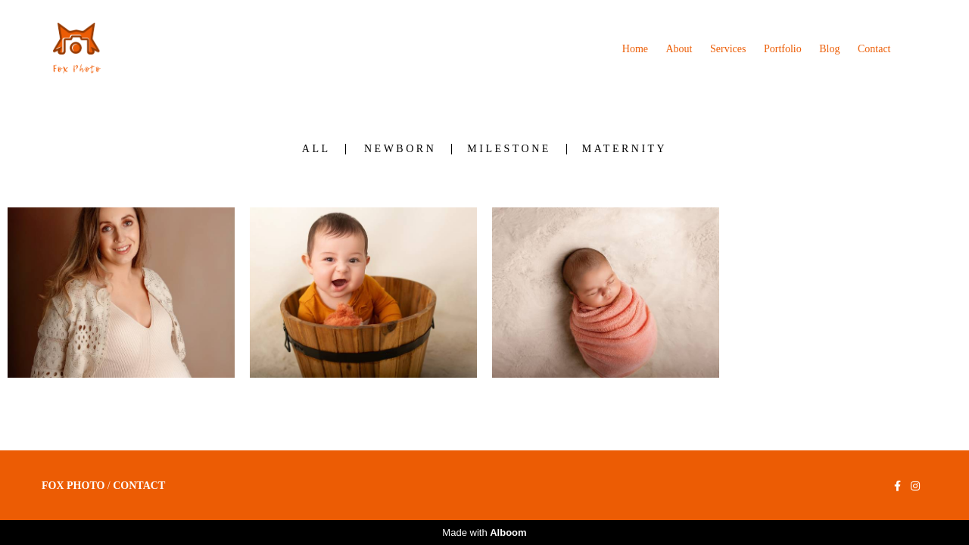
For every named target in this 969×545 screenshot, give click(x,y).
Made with (484, 532)
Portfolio (783, 48)
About (679, 48)
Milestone (509, 149)
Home (635, 48)
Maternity (624, 149)
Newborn (400, 149)
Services (728, 48)
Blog (829, 48)
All (316, 149)
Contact (874, 48)
